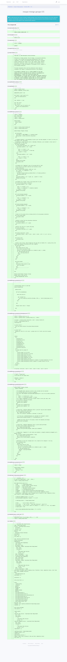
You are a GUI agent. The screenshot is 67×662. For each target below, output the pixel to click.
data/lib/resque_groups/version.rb (15, 472)
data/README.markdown (14, 82)
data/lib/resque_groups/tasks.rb (15, 379)
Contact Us (24, 657)
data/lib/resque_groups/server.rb (15, 286)
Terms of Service (31, 657)
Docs (42, 657)
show (58, 24)
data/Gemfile (11, 40)
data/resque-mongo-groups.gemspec (16, 485)
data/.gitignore (12, 34)
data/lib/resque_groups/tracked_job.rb (16, 392)
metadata (11, 532)
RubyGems (10, 6)
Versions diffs (27, 6)
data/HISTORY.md (12, 48)
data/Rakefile (11, 87)
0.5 (31, 6)
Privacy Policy (37, 657)
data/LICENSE (12, 52)
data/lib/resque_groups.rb (14, 113)
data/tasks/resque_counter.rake (15, 525)
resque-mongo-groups (18, 6)
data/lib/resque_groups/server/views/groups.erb (18, 319)
